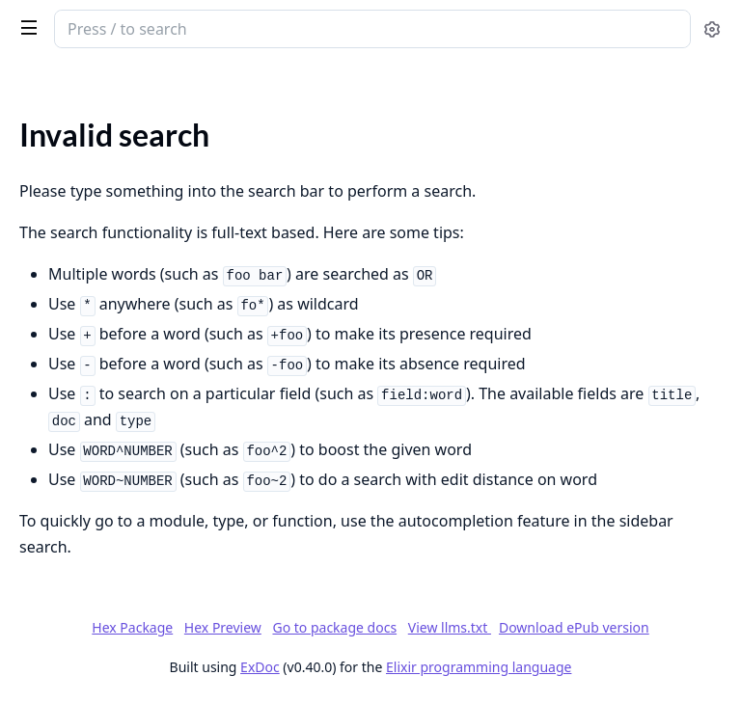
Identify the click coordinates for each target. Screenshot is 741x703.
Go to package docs (334, 627)
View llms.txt (449, 627)
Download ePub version (574, 627)
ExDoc (260, 667)
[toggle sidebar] (25, 27)
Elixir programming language (478, 667)
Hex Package (132, 627)
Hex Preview (222, 627)
